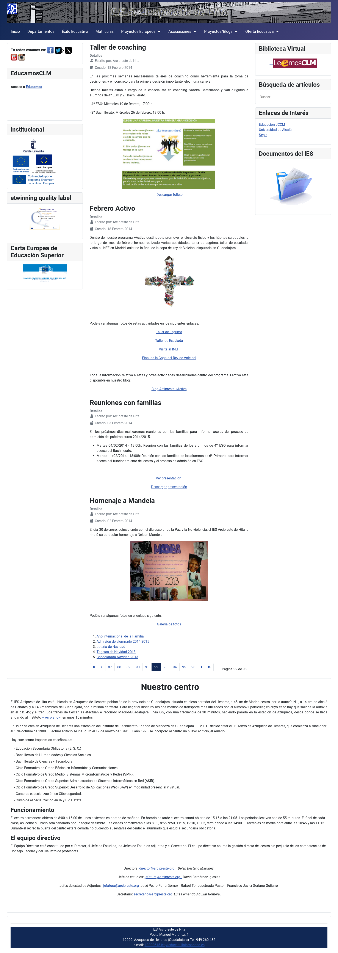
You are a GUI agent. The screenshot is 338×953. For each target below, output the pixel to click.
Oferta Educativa (259, 31)
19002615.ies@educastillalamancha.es (175, 945)
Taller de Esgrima (169, 332)
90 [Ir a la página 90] (138, 667)
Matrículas (104, 31)
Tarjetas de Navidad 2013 (116, 652)
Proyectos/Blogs (218, 31)
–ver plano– (52, 717)
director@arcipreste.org (157, 868)
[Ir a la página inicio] (94, 667)
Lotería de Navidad (111, 647)
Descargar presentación (169, 487)
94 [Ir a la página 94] (175, 667)
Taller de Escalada (169, 341)
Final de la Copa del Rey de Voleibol (169, 358)
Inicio (15, 31)
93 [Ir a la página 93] (165, 667)
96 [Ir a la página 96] (193, 667)
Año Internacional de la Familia (120, 636)
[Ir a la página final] (209, 667)
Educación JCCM (272, 124)
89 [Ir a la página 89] (128, 667)
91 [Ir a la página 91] (147, 667)
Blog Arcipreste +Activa (169, 389)
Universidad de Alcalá (275, 130)
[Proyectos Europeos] (158, 31)
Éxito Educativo (75, 31)
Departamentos (40, 31)
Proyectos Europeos (138, 31)
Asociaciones (179, 31)
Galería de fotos (169, 624)
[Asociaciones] (194, 31)
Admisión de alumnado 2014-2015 (123, 641)
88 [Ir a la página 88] (119, 667)
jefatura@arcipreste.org (163, 877)
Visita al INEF (169, 349)
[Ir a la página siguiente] (201, 667)
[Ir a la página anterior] (101, 667)
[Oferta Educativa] (276, 31)
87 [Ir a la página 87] (110, 667)
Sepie (263, 135)
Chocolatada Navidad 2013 (117, 657)
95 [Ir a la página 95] (184, 667)
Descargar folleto (169, 195)
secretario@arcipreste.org (153, 894)
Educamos (34, 87)
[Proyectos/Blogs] (235, 31)
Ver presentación (168, 478)
